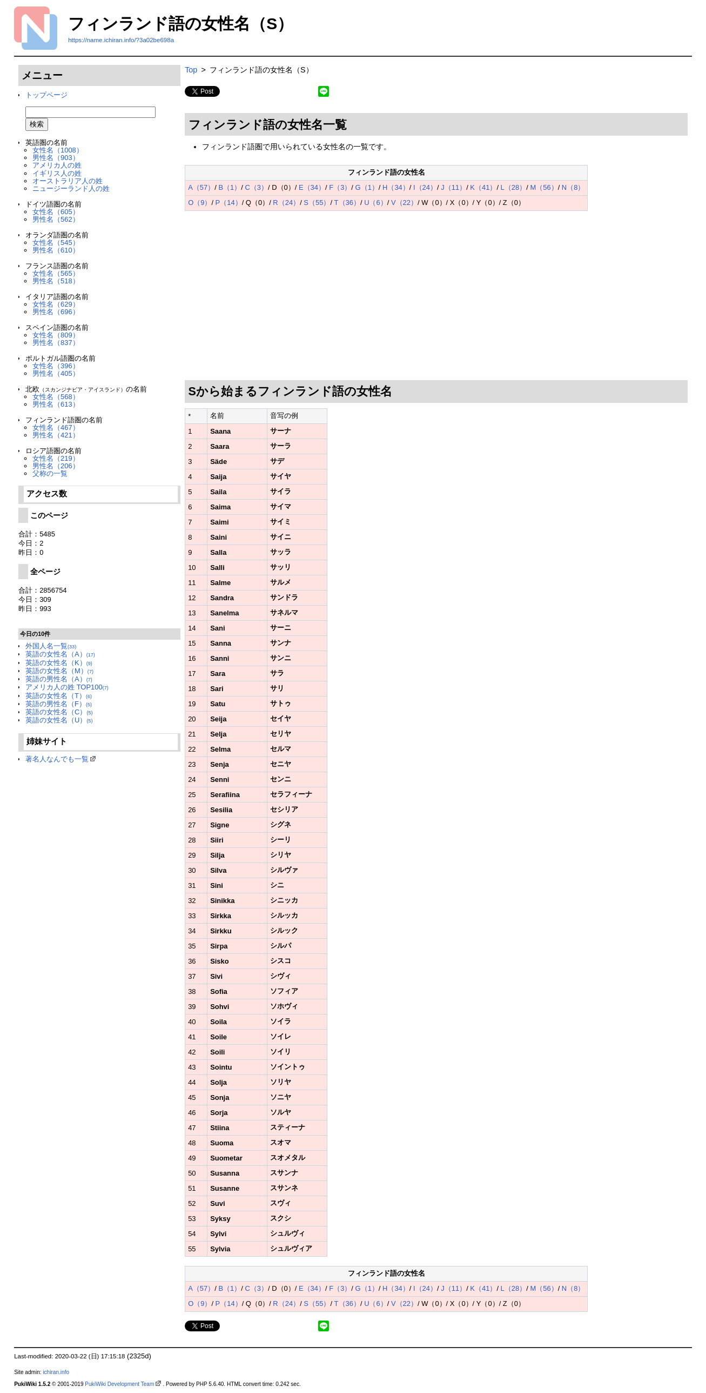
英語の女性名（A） (60, 654)
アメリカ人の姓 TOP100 (67, 687)
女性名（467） (55, 427)
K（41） (483, 187)
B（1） (229, 187)
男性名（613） (55, 404)
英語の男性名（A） (58, 679)
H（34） (395, 187)
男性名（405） (55, 373)
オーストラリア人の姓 (67, 181)
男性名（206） (55, 466)
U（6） (375, 202)
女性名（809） (55, 335)
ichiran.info (56, 1372)
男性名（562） (55, 219)
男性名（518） (55, 281)
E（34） (312, 187)
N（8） (573, 187)
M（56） (543, 187)
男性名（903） (55, 158)
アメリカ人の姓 (57, 165)
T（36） (347, 202)
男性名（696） (55, 312)
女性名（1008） (57, 150)
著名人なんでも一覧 (57, 759)
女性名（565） (55, 273)
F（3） (340, 187)
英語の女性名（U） (58, 720)
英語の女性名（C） (58, 712)
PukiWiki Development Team (119, 1384)
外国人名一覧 (50, 646)
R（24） (286, 202)
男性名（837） (55, 343)
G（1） (367, 187)
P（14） (229, 202)
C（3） (256, 187)
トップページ (46, 95)
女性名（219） (55, 458)
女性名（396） (55, 366)
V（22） (404, 202)
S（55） (317, 202)
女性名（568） (55, 397)
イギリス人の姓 (57, 173)
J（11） (453, 187)
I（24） (425, 187)
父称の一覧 (50, 473)
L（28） (514, 187)
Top (191, 69)
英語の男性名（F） (58, 704)
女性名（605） (55, 212)
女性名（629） (55, 304)
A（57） (201, 187)
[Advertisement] (436, 296)
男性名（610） (55, 250)
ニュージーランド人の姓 (71, 188)
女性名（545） (55, 242)
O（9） (199, 202)
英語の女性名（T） (58, 696)
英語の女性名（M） (59, 671)
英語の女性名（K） (58, 663)
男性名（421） (55, 435)
